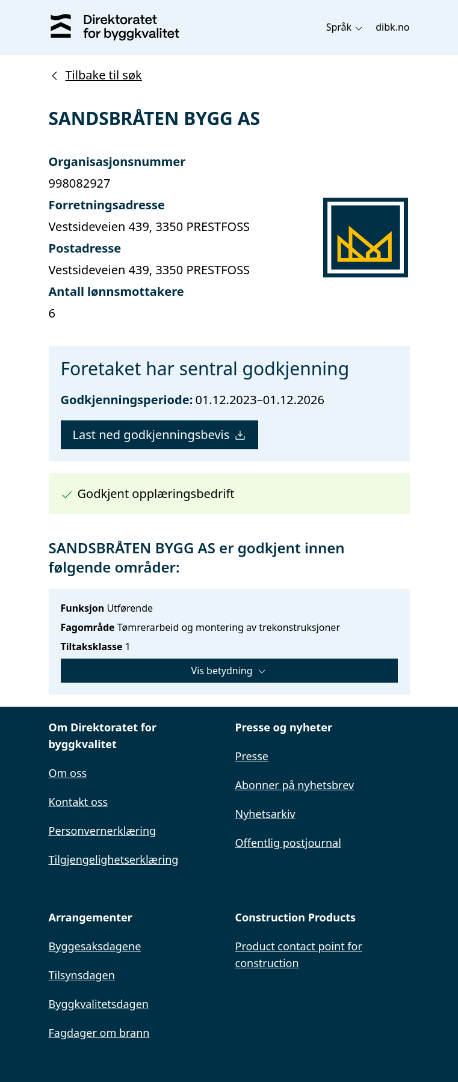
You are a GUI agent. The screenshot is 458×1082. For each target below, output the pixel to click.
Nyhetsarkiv (265, 814)
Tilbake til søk (95, 75)
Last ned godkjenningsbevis (160, 434)
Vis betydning (229, 670)
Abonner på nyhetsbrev (294, 785)
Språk (345, 27)
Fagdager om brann (99, 1032)
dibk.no (392, 27)
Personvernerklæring (102, 830)
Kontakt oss (78, 802)
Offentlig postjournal (288, 842)
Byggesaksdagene (95, 946)
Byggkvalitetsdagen (99, 1004)
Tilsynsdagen (82, 975)
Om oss (68, 773)
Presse (252, 756)
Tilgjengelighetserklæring (114, 859)
